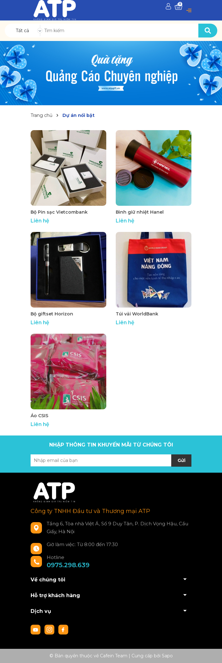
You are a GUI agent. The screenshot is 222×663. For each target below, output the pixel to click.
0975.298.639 (68, 565)
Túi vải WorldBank (137, 314)
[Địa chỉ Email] (111, 460)
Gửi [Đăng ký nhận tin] (181, 460)
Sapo (167, 656)
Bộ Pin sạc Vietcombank (59, 212)
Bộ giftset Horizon (52, 314)
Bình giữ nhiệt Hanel (140, 212)
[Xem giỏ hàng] (178, 6)
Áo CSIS (39, 415)
